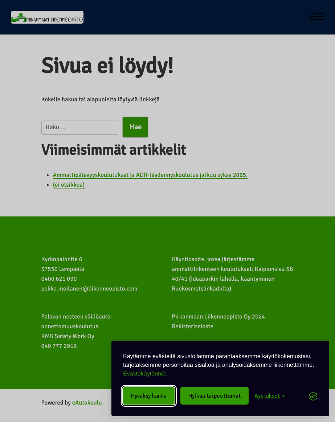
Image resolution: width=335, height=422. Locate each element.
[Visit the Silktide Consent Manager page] (313, 395)
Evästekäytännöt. (145, 374)
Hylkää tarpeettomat (214, 395)
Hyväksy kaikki (149, 395)
